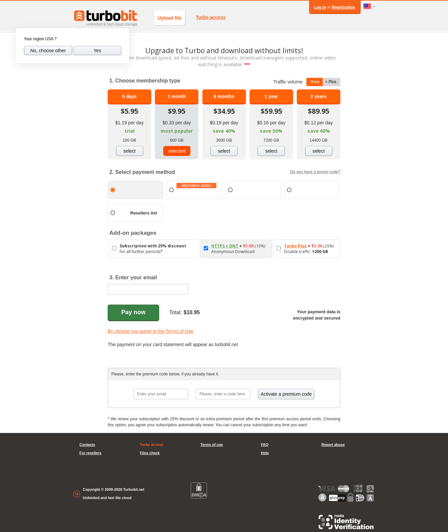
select (129, 151)
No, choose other (48, 50)
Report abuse (333, 445)
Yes (97, 50)
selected (176, 151)
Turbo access (210, 17)
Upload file (169, 20)
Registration (343, 7)
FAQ (265, 445)
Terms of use (211, 445)
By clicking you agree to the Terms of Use (150, 331)
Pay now (133, 312)
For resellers (90, 453)
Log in (320, 7)
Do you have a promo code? (315, 172)
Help (265, 453)
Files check (150, 453)
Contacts (87, 445)
